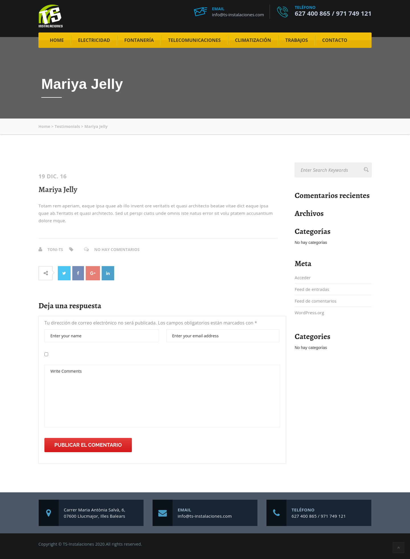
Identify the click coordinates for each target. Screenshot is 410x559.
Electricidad (94, 40)
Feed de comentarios (316, 301)
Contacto (334, 40)
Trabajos (296, 40)
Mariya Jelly (57, 189)
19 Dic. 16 (52, 176)
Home (57, 40)
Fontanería (139, 40)
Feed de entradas (312, 289)
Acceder (303, 277)
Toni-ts (55, 249)
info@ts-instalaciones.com (238, 14)
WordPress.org (309, 312)
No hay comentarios (118, 249)
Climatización (253, 40)
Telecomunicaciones (194, 40)
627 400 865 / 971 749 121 (333, 13)
